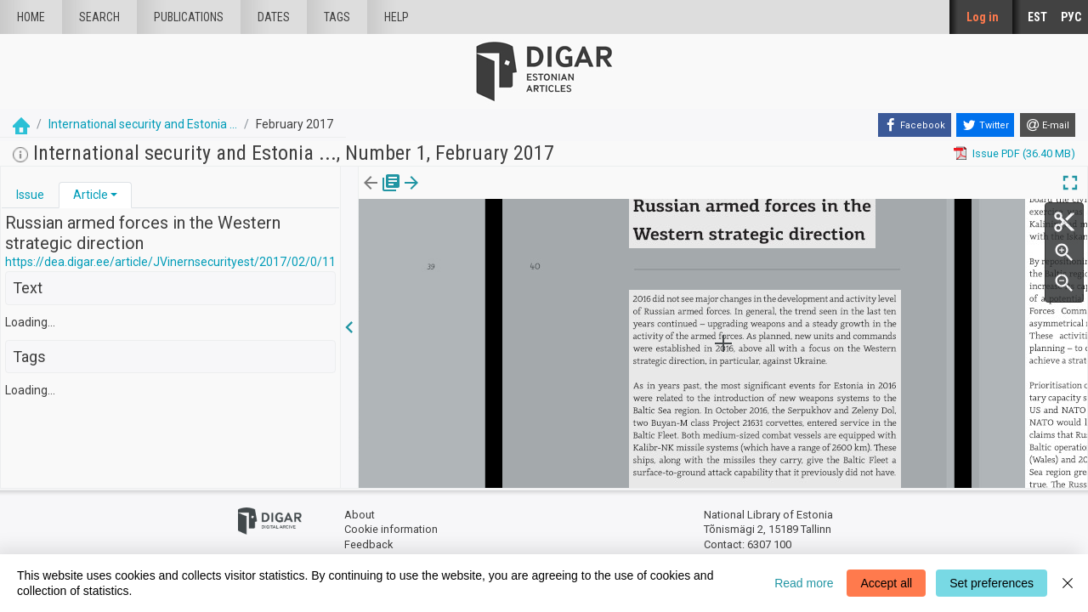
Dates (274, 17)
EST (1037, 17)
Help (396, 17)
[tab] (30, 195)
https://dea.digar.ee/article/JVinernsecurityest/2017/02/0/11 (170, 262)
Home (31, 17)
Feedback (368, 544)
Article (90, 194)
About (359, 514)
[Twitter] (985, 125)
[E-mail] (1047, 125)
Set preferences (991, 583)
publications (189, 17)
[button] (114, 194)
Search (99, 17)
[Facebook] (914, 125)
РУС (1071, 17)
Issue (30, 194)
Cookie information (391, 529)
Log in (982, 17)
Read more (803, 583)
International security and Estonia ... (142, 124)
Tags (337, 17)
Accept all (886, 583)
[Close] (1067, 583)
